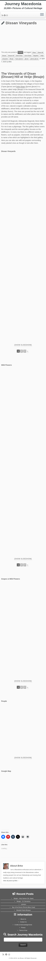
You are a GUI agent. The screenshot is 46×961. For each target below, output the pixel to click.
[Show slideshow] (23, 345)
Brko (10, 62)
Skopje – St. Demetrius (24, 901)
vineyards (5, 59)
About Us (23, 919)
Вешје (11, 59)
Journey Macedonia (23, 4)
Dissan (4, 55)
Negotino (35, 55)
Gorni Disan (28, 55)
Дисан (26, 59)
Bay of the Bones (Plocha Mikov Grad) (23, 907)
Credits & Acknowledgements (23, 924)
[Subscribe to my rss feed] (3, 15)
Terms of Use (23, 930)
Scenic (20, 52)
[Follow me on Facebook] (5, 15)
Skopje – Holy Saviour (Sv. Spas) (23, 898)
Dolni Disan (19, 55)
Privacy (23, 927)
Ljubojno (23, 904)
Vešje (42, 55)
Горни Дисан (19, 59)
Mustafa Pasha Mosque (23, 910)
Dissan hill (11, 55)
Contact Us (23, 922)
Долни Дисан (34, 59)
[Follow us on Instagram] (7, 15)
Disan (34, 52)
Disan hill (40, 52)
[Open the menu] (42, 14)
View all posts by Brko (11, 881)
